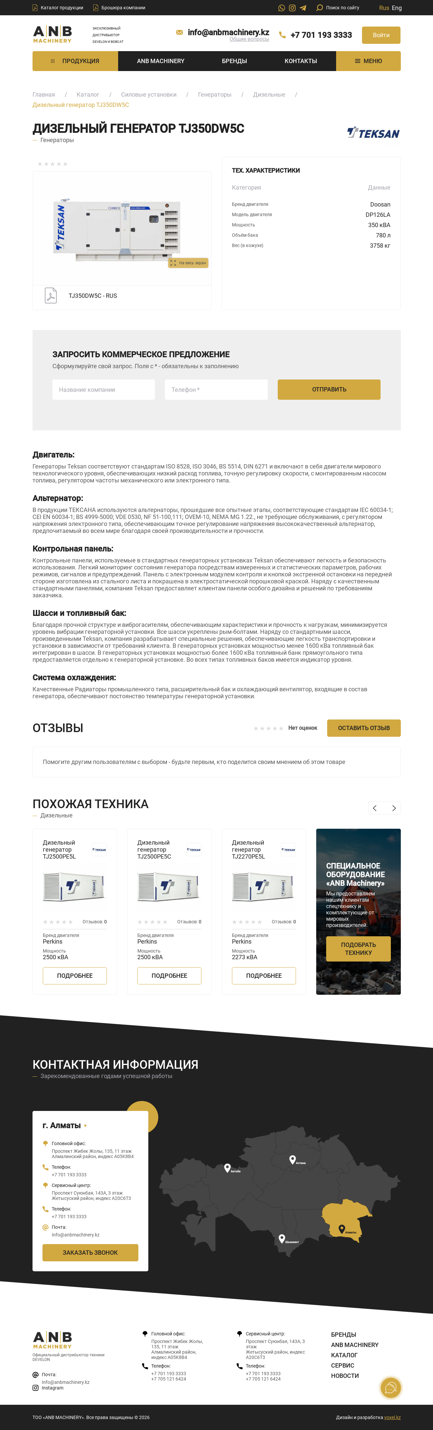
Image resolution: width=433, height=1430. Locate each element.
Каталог (88, 94)
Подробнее (75, 975)
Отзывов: (95, 921)
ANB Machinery (160, 60)
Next (394, 808)
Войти (381, 35)
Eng (397, 7)
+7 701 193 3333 (321, 35)
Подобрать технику (358, 948)
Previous (375, 808)
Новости (345, 1375)
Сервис (342, 1365)
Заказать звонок (90, 1252)
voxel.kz (392, 1417)
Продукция (75, 60)
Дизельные (269, 94)
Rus (384, 7)
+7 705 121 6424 (168, 1379)
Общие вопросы (249, 39)
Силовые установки (149, 94)
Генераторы (215, 94)
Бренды (234, 60)
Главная (44, 94)
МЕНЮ (368, 60)
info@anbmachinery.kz (228, 33)
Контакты (301, 60)
